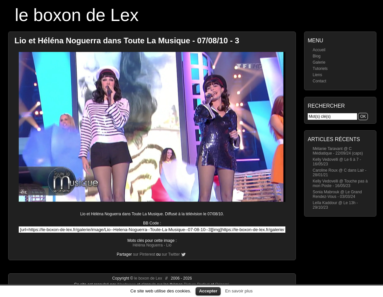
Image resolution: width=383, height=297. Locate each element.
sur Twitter (171, 254)
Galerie (319, 62)
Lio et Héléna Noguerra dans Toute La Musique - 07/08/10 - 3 (126, 40)
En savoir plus (239, 290)
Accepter (208, 290)
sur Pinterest (144, 254)
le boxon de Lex (77, 15)
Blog (317, 56)
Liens (317, 75)
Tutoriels (320, 68)
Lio (169, 245)
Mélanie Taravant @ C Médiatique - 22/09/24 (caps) (338, 151)
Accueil (319, 50)
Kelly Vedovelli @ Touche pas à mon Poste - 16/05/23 (340, 183)
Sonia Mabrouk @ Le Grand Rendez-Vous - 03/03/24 (337, 194)
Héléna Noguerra (147, 245)
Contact (319, 81)
